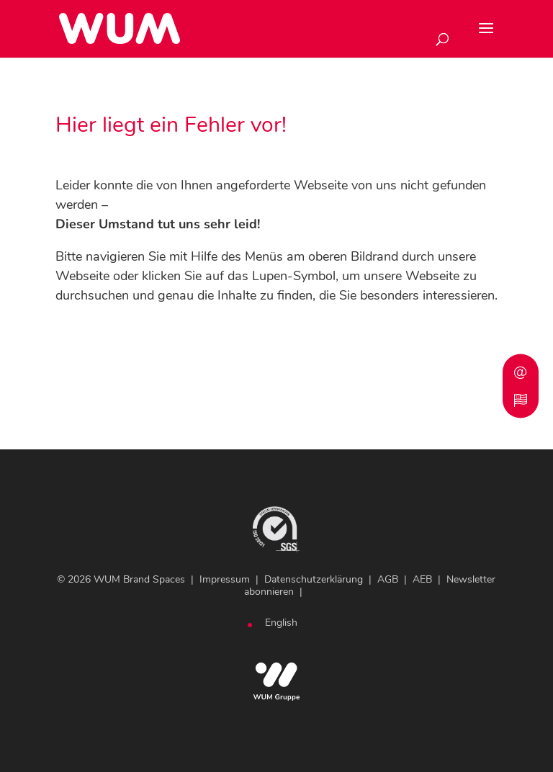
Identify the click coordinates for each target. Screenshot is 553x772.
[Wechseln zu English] (281, 623)
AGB (387, 579)
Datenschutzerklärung (313, 579)
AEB (422, 579)
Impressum (224, 579)
